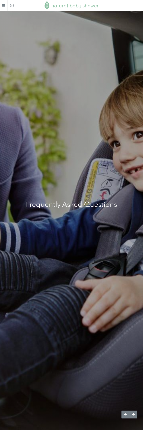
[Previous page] (125, 414)
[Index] (3, 5)
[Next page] (133, 414)
